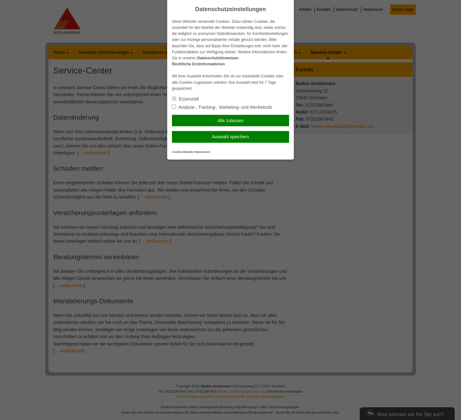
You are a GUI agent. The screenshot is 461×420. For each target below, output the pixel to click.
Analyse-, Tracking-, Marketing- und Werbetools (222, 107)
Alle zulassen (231, 120)
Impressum (202, 152)
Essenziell (185, 99)
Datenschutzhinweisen (217, 58)
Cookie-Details (182, 152)
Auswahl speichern (230, 136)
